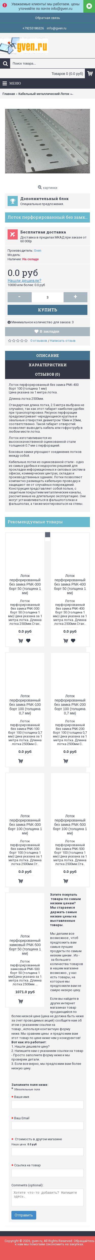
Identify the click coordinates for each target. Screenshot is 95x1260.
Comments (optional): (27, 1185)
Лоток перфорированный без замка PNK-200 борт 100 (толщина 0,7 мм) (70, 704)
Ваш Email (21, 1118)
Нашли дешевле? (24, 280)
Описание (47, 355)
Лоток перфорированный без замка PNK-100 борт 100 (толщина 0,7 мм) (25, 704)
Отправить (24, 1215)
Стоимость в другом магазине (36, 1141)
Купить (47, 309)
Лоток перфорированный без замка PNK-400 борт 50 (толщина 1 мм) (70, 584)
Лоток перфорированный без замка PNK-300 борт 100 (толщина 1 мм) (25, 824)
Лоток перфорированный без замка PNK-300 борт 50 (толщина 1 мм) (25, 584)
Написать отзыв (62, 341)
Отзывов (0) (47, 374)
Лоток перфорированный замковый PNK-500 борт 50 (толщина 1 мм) (25, 944)
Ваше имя (21, 1097)
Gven (37, 250)
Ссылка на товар (27, 1165)
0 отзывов (38, 341)
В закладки (49, 331)
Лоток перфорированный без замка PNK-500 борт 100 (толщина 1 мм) (70, 824)
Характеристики (48, 365)
